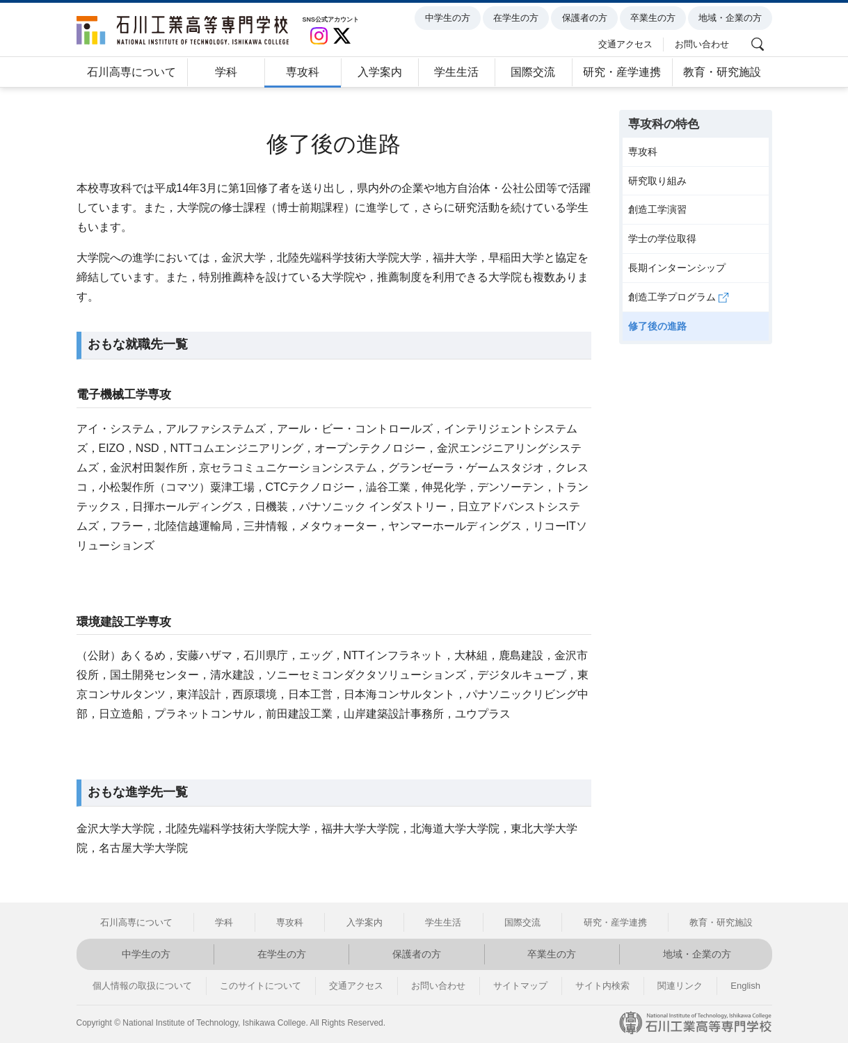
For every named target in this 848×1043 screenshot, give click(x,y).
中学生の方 (449, 18)
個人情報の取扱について (142, 985)
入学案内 (380, 72)
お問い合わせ (704, 43)
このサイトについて (260, 985)
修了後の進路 (657, 326)
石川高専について (131, 72)
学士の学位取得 (662, 238)
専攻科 (302, 72)
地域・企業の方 (732, 18)
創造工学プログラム (679, 297)
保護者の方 (586, 18)
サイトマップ (520, 985)
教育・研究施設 (722, 72)
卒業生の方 (655, 18)
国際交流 (533, 72)
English (745, 985)
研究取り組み (657, 180)
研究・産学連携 (622, 72)
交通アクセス (627, 43)
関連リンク (680, 985)
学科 (226, 72)
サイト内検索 (602, 985)
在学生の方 (518, 18)
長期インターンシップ (677, 267)
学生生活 (456, 72)
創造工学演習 (657, 209)
